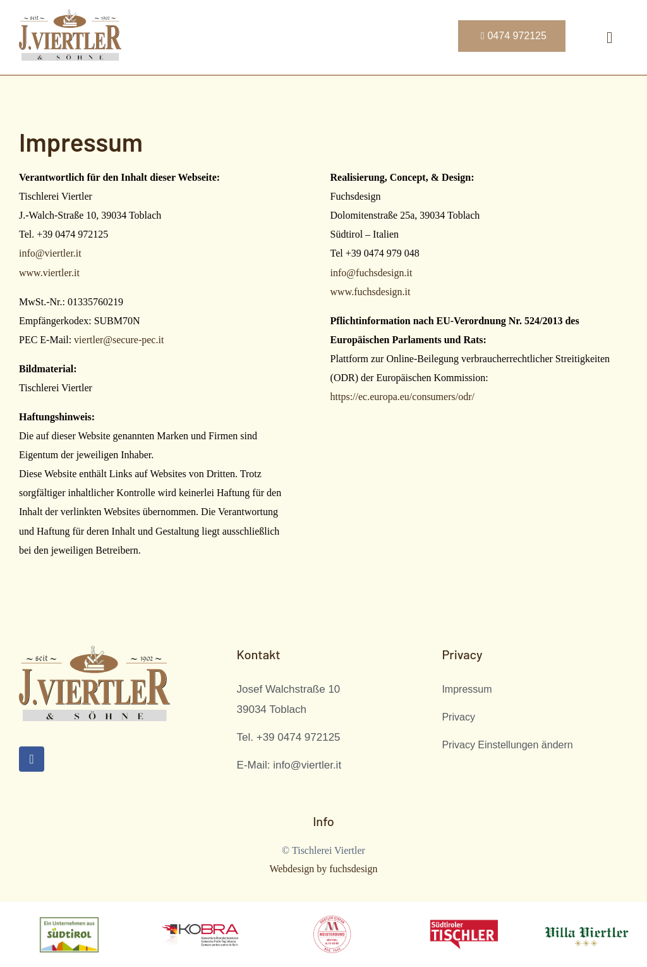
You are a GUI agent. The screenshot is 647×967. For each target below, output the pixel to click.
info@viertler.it (50, 253)
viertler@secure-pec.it (119, 339)
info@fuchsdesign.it (371, 272)
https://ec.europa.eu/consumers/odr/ (402, 396)
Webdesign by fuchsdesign (323, 868)
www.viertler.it (49, 272)
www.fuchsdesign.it (370, 291)
